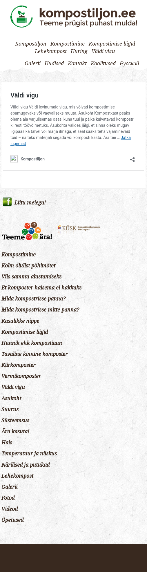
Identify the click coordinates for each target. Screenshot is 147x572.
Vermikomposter (21, 376)
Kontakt (77, 63)
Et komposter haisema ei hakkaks (41, 288)
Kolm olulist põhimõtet (28, 266)
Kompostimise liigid (112, 44)
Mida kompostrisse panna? (33, 299)
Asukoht (11, 398)
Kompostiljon (30, 44)
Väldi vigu (103, 51)
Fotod (7, 498)
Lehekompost (51, 51)
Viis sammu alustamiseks (31, 277)
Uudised (54, 63)
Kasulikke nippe (20, 321)
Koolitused (103, 63)
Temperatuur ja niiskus (29, 454)
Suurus (10, 409)
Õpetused (12, 520)
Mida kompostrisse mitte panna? (40, 310)
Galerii (33, 63)
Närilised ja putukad (25, 465)
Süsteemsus (15, 420)
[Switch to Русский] (129, 63)
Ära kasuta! (15, 432)
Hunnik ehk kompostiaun (31, 343)
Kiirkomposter (18, 365)
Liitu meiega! (30, 203)
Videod (9, 509)
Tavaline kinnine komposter (34, 354)
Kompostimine (67, 44)
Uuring (79, 51)
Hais (6, 443)
